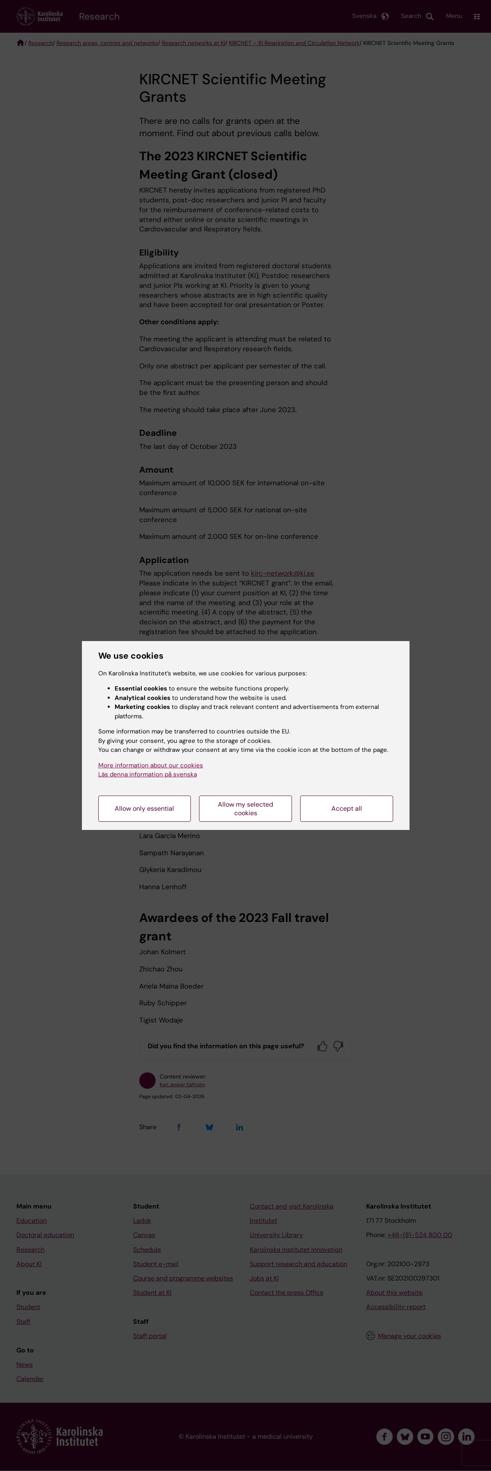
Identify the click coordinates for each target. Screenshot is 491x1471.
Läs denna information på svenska (147, 774)
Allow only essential (144, 808)
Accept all (346, 808)
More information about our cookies (150, 765)
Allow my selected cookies (245, 808)
